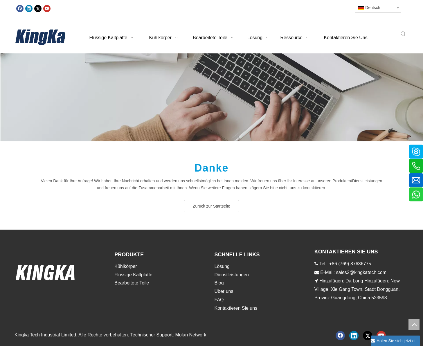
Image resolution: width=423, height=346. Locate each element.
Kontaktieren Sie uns (236, 308)
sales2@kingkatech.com (361, 272)
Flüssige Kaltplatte (133, 274)
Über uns (224, 291)
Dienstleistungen (232, 274)
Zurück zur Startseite (211, 206)
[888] (211, 97)
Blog (219, 282)
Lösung (222, 266)
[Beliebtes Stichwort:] (403, 34)
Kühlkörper (125, 266)
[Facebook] (20, 8)
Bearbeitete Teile (131, 282)
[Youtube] (47, 8)
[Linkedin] (29, 8)
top (414, 324)
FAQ (219, 299)
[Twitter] (38, 8)
